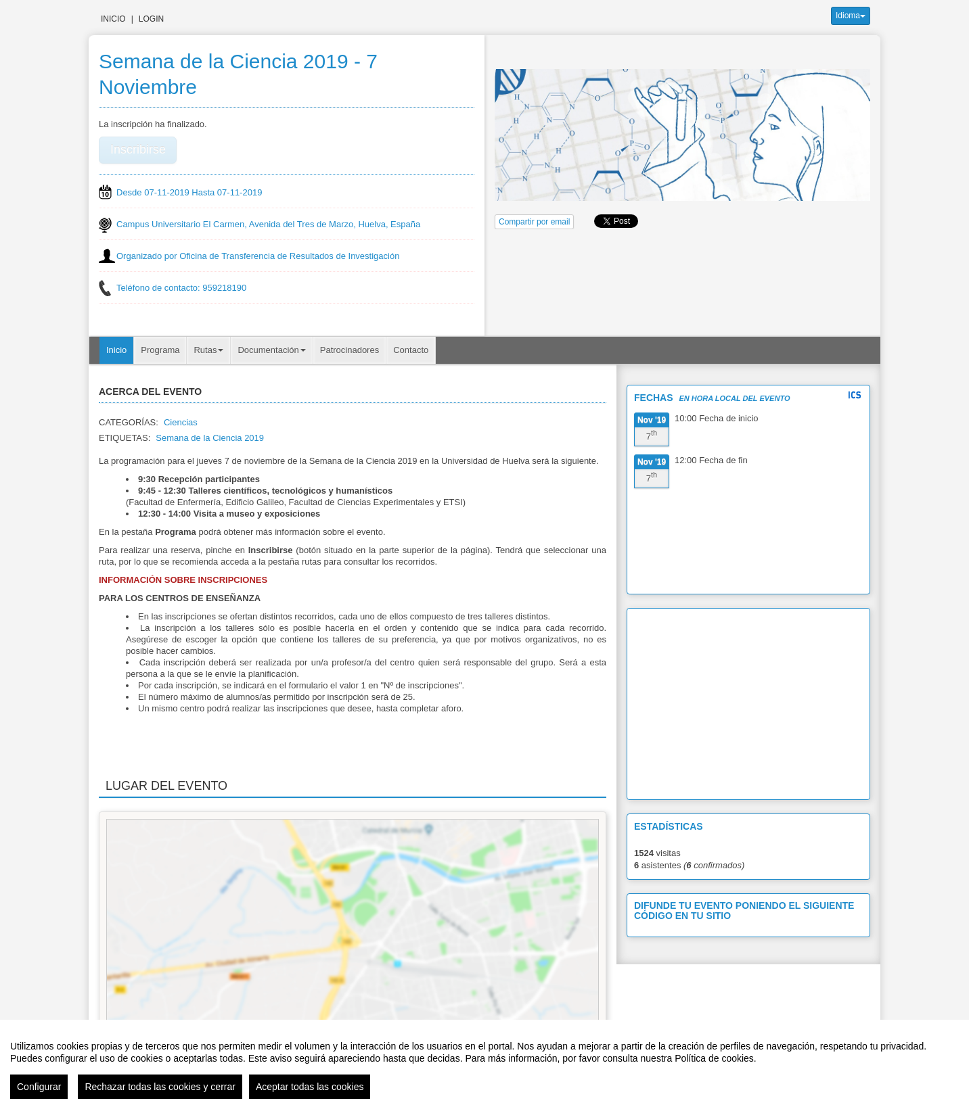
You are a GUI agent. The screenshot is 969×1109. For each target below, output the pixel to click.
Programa (160, 350)
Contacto (410, 350)
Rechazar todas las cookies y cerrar (160, 1086)
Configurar (39, 1086)
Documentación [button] (271, 350)
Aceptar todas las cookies (310, 1086)
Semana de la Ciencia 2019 (210, 438)
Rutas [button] (208, 350)
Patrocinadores (349, 350)
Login (151, 19)
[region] (484, 1064)
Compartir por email (534, 222)
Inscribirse (138, 149)
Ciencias (181, 422)
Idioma (850, 15)
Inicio (113, 19)
